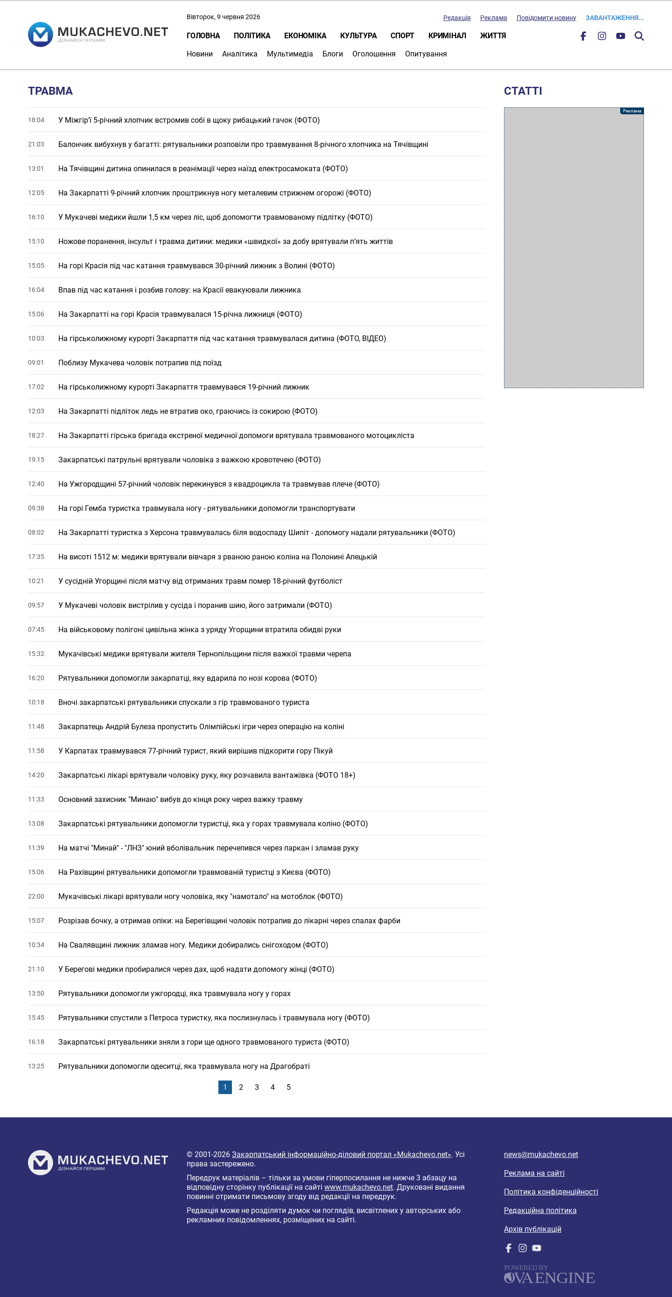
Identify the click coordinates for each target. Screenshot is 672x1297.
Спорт (402, 35)
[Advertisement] (574, 248)
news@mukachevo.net (541, 1154)
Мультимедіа (290, 53)
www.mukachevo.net (358, 1187)
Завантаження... (615, 17)
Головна (203, 35)
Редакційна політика (540, 1210)
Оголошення (374, 53)
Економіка (305, 35)
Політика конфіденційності (551, 1191)
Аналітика (240, 53)
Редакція (457, 17)
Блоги (332, 53)
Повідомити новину (546, 17)
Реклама (493, 17)
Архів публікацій (532, 1229)
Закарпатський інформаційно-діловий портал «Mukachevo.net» (341, 1154)
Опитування (426, 53)
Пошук (639, 36)
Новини (200, 53)
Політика (252, 35)
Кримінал (447, 35)
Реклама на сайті (534, 1173)
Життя (493, 35)
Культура (358, 35)
